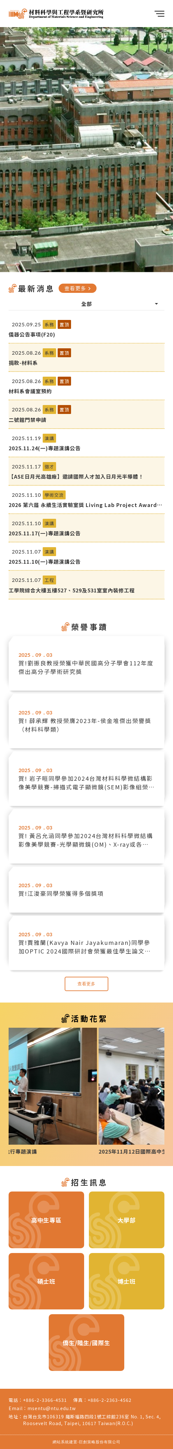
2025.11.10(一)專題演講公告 (45, 561)
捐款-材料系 (23, 362)
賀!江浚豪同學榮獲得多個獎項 (61, 893)
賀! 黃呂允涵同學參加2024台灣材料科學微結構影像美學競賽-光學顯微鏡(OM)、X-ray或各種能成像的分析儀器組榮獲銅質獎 (85, 840)
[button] (13, 1091)
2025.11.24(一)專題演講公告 (45, 448)
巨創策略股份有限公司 (99, 1441)
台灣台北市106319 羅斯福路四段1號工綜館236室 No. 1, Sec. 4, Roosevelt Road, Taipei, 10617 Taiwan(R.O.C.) (92, 1419)
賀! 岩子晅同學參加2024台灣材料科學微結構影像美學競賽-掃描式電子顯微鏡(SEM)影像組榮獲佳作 (85, 782)
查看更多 (78, 288)
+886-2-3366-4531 (45, 1400)
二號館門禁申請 (28, 420)
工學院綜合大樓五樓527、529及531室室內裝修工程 (72, 590)
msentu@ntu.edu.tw (51, 1408)
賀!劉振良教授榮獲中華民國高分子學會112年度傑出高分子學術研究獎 (86, 667)
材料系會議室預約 (30, 391)
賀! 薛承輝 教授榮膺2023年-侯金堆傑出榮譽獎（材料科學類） (84, 724)
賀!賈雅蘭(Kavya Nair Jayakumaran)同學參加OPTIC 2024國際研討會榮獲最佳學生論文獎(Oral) (84, 946)
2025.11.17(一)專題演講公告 (45, 533)
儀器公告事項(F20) (32, 334)
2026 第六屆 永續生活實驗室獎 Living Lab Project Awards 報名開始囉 (84, 505)
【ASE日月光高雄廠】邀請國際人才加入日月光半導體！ (76, 476)
